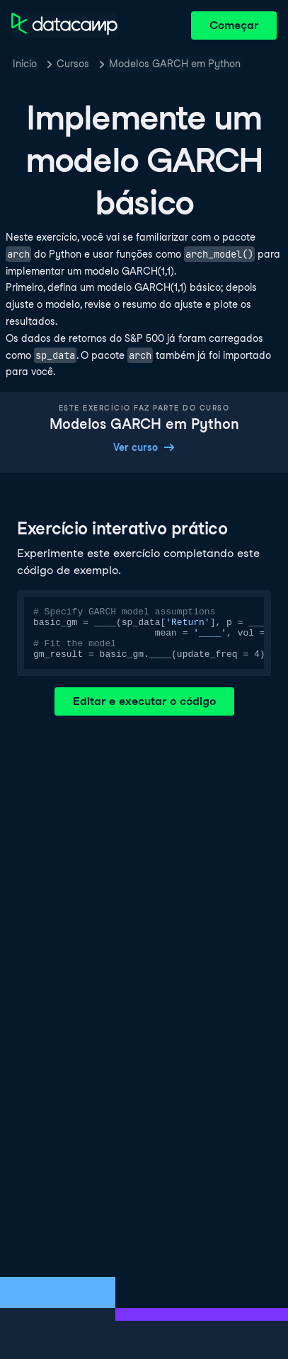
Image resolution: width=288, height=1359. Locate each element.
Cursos (73, 63)
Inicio (25, 63)
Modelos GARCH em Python (175, 63)
